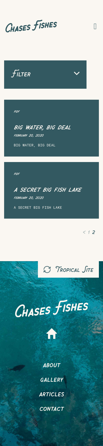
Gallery (51, 379)
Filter (45, 73)
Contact (51, 408)
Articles (51, 393)
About (51, 364)
